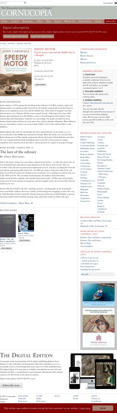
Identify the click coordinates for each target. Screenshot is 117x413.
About (98, 21)
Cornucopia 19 (101, 226)
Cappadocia (85, 198)
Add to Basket (40, 84)
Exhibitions (101, 151)
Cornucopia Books (87, 145)
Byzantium (84, 195)
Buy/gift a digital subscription (15, 36)
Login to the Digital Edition (42, 36)
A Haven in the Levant (89, 258)
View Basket (108, 3)
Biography (84, 189)
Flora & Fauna (103, 157)
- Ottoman (101, 177)
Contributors (96, 401)
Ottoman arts (85, 183)
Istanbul (100, 180)
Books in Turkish (86, 154)
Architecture (85, 166)
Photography (102, 192)
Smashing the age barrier (90, 269)
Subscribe (111, 21)
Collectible (84, 160)
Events (75, 398)
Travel (57, 21)
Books (11, 43)
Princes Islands (103, 197)
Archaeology (85, 163)
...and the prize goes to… (90, 261)
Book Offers (85, 157)
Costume (83, 172)
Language (101, 183)
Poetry (100, 194)
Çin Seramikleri (86, 246)
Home (4, 21)
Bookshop (28, 21)
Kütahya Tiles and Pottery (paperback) (95, 237)
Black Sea (84, 192)
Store (3, 43)
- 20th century (102, 174)
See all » (85, 274)
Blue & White (23, 233)
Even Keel (84, 151)
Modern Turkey (103, 189)
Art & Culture (86, 169)
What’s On (69, 21)
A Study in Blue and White (90, 221)
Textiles (100, 200)
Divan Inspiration (87, 267)
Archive (15, 21)
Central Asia (85, 201)
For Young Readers (104, 160)
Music (83, 59)
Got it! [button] (102, 408)
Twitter (3, 402)
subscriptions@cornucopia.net (101, 103)
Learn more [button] (84, 408)
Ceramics (101, 137)
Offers (39, 21)
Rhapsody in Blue (87, 226)
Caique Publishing (87, 143)
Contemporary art (87, 181)
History (100, 163)
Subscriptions (88, 62)
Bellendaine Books (87, 148)
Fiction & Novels (104, 154)
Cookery (100, 143)
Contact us (95, 398)
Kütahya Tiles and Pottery (90, 240)
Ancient (83, 175)
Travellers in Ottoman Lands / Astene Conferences (105, 168)
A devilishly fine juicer (89, 264)
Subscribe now (11, 385)
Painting (83, 178)
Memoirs (100, 186)
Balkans (83, 140)
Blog (48, 21)
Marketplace (85, 21)
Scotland (100, 212)
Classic (100, 140)
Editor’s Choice (86, 137)
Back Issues (86, 55)
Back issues (22, 401)
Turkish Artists (86, 186)
